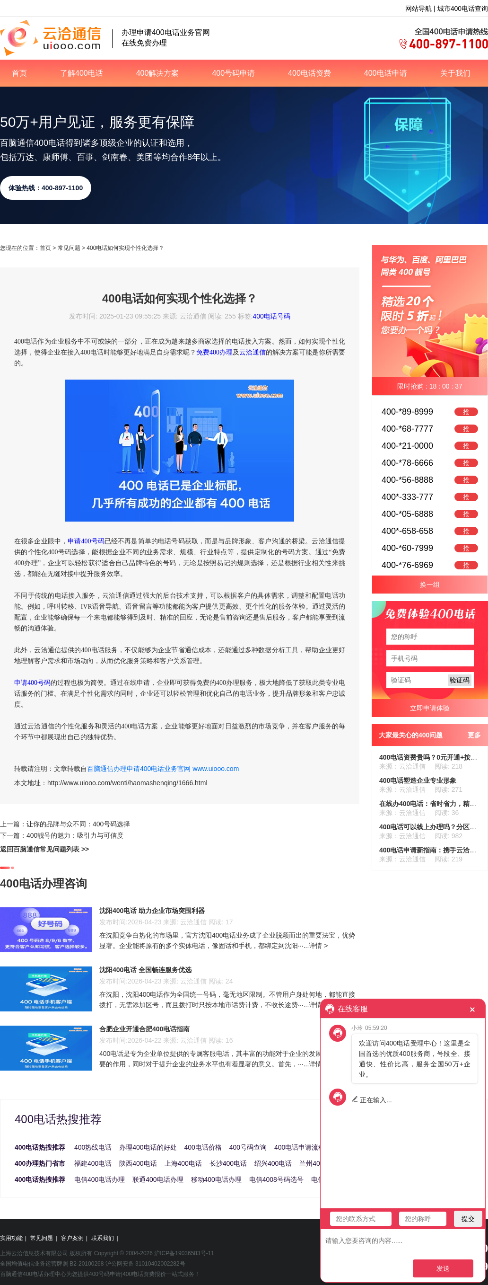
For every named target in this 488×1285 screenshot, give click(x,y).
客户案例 (72, 1238)
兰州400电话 (318, 1163)
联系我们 (102, 1238)
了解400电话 (81, 73)
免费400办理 (214, 352)
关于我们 (455, 73)
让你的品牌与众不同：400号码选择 (78, 824)
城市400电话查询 (462, 8)
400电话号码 (271, 316)
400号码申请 (233, 73)
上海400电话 (183, 1163)
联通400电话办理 (157, 1179)
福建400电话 (93, 1163)
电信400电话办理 (99, 1179)
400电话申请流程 (299, 1147)
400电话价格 (203, 1147)
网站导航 (418, 8)
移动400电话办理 (216, 1179)
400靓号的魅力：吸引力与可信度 (74, 835)
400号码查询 (248, 1147)
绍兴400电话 (273, 1163)
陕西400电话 (138, 1163)
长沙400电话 (228, 1163)
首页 (19, 73)
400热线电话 (93, 1147)
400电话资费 (309, 73)
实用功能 (11, 1238)
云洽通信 (252, 352)
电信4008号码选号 (276, 1179)
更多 (474, 735)
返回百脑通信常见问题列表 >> (44, 849)
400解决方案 (157, 73)
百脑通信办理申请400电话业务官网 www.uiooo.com (163, 768)
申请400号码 (86, 541)
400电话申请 (385, 73)
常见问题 (69, 248)
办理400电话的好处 (147, 1147)
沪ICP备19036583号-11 (184, 1253)
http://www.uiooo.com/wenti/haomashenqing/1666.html (127, 783)
